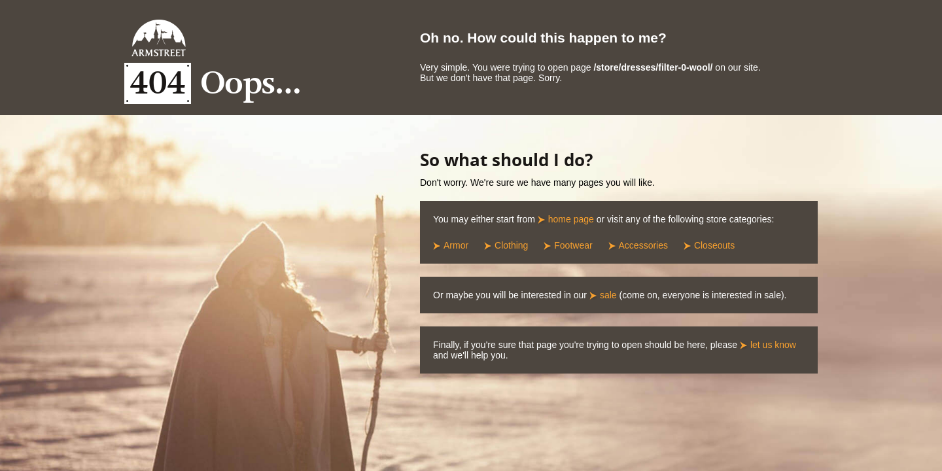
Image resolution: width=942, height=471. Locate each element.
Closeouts (714, 245)
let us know (773, 345)
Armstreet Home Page (158, 38)
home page (571, 219)
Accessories (643, 245)
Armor (456, 245)
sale (608, 295)
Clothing (511, 245)
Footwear (573, 245)
